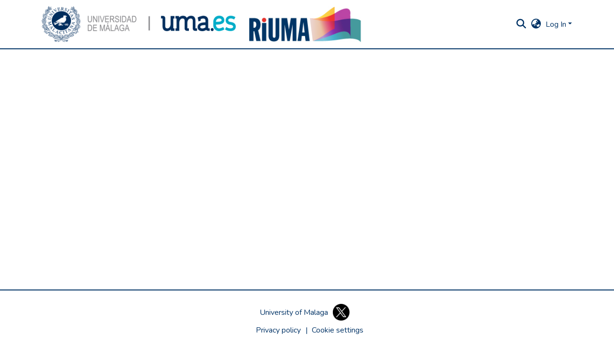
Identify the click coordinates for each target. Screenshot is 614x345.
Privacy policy (278, 330)
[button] (139, 24)
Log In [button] (557, 24)
